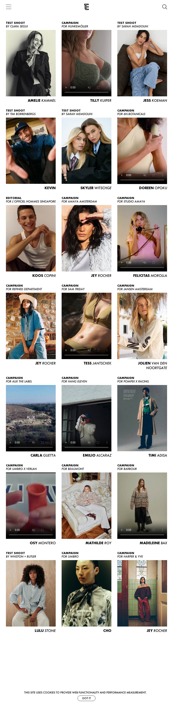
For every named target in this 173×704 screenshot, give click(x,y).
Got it (86, 698)
